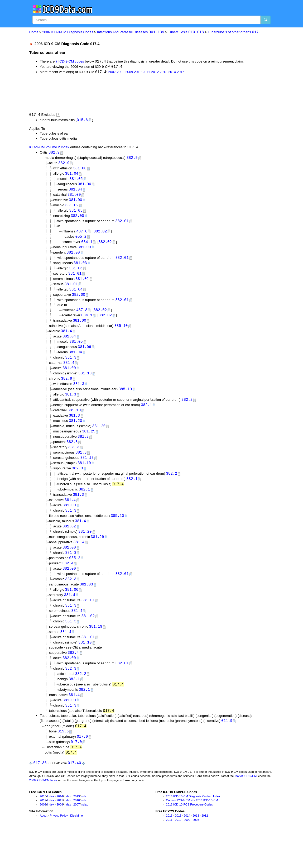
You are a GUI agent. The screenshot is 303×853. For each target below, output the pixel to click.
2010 (138, 73)
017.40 (74, 780)
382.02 (100, 234)
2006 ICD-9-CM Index (43, 797)
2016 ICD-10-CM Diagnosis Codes (188, 814)
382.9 (54, 153)
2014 (172, 73)
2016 (169, 833)
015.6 (82, 120)
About (43, 833)
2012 (155, 73)
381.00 (79, 169)
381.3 (70, 363)
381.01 (74, 277)
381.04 (71, 175)
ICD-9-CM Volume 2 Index (49, 148)
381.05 (76, 180)
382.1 (146, 412)
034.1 (86, 245)
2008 (120, 73)
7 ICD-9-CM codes (70, 62)
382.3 (72, 450)
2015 (181, 73)
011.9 (226, 737)
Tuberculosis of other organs (234, 32)
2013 (163, 73)
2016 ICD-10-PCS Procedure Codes (189, 822)
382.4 (67, 575)
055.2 (80, 239)
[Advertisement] (123, 93)
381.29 (88, 439)
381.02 (71, 207)
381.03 (80, 266)
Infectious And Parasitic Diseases (130, 32)
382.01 (121, 223)
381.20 (75, 429)
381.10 (85, 380)
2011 (146, 73)
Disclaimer (77, 833)
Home (34, 32)
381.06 (84, 186)
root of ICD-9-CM (245, 793)
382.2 (187, 407)
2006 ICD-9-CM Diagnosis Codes (67, 32)
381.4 (66, 336)
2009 (129, 73)
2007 (112, 73)
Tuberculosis (186, 32)
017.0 (82, 753)
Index (50, 814)
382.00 (77, 218)
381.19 (86, 467)
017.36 (39, 780)
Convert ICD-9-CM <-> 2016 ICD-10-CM (192, 817)
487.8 (81, 234)
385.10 (121, 331)
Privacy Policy (59, 833)
